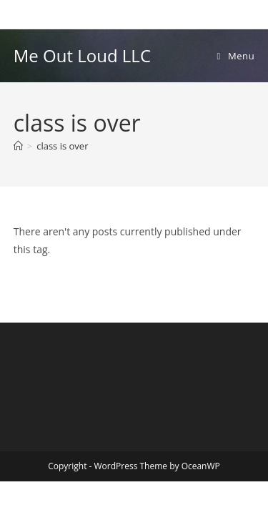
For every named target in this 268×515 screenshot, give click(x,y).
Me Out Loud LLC (82, 55)
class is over (62, 145)
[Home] (18, 145)
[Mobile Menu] (236, 55)
